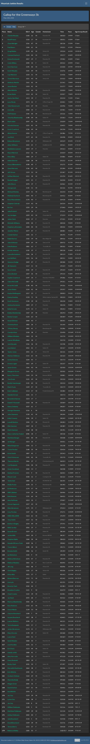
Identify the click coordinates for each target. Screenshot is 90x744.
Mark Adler (12, 121)
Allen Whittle (12, 90)
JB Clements (12, 266)
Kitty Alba (11, 574)
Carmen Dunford (14, 55)
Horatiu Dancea (13, 125)
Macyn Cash (12, 477)
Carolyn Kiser (12, 332)
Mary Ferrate (12, 633)
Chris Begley (12, 570)
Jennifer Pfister (13, 231)
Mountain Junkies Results (12, 3)
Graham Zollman (13, 676)
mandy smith (12, 652)
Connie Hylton (13, 235)
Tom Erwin (11, 379)
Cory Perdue (12, 512)
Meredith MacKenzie (15, 668)
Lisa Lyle (11, 582)
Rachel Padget (13, 180)
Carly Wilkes (12, 63)
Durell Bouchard (13, 723)
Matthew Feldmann (14, 711)
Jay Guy (10, 695)
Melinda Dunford (14, 196)
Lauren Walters (13, 621)
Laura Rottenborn (14, 254)
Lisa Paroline (12, 645)
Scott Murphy (12, 71)
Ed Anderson (12, 488)
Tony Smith (11, 520)
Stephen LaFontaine (15, 227)
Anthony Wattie (13, 82)
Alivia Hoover (12, 133)
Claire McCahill (13, 281)
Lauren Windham (14, 340)
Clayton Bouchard (14, 613)
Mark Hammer (13, 430)
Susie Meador (12, 641)
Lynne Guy (11, 699)
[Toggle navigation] (86, 3)
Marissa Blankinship (15, 602)
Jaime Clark (12, 219)
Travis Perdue (12, 449)
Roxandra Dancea (14, 399)
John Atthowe (12, 242)
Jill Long (10, 566)
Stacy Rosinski (13, 660)
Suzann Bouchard (14, 617)
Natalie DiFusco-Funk (15, 543)
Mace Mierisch (13, 153)
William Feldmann (14, 707)
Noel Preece (12, 39)
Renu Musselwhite (14, 199)
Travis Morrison (13, 78)
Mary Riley (11, 157)
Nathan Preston (13, 473)
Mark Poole (12, 387)
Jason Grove (12, 367)
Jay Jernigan (12, 215)
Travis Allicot (12, 547)
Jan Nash (11, 598)
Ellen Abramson (13, 508)
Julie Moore (12, 184)
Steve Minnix (12, 609)
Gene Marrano (13, 168)
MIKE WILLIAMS (13, 516)
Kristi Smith (12, 453)
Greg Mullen (12, 51)
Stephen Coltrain (14, 203)
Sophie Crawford (14, 278)
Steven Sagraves (13, 504)
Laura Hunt (11, 637)
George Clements (14, 410)
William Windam (13, 336)
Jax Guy (10, 703)
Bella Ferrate (12, 309)
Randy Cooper (13, 317)
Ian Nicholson (12, 555)
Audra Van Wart (13, 98)
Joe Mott (11, 137)
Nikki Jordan (12, 527)
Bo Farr (10, 207)
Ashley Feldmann (13, 715)
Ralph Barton (12, 238)
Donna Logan (12, 363)
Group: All (21, 27)
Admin (77, 740)
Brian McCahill (13, 285)
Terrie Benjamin (13, 625)
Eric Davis (11, 648)
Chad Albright (12, 43)
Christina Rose (13, 324)
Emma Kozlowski (14, 59)
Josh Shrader (12, 344)
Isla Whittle (12, 691)
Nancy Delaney (13, 406)
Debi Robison (12, 246)
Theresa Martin (13, 461)
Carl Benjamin (12, 465)
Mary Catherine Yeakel (16, 434)
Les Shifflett (12, 258)
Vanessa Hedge (13, 262)
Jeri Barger (11, 442)
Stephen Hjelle (13, 539)
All (4, 27)
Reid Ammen (12, 496)
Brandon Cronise (14, 590)
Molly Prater (12, 484)
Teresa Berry (12, 727)
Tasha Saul (11, 481)
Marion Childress (14, 356)
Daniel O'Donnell (13, 402)
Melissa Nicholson (14, 559)
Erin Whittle (12, 672)
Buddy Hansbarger (14, 383)
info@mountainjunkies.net (58, 740)
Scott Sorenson (13, 301)
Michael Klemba (13, 192)
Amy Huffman (12, 500)
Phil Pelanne (12, 114)
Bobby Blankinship (14, 313)
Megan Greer (12, 684)
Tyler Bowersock (14, 106)
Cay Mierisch (12, 75)
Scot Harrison (12, 67)
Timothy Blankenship (15, 117)
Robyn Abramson (14, 141)
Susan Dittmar (13, 320)
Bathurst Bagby (13, 524)
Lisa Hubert (12, 348)
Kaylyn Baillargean (14, 293)
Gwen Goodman (13, 469)
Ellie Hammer (12, 426)
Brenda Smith (12, 551)
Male (14, 27)
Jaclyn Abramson (14, 629)
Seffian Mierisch (13, 176)
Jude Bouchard (13, 719)
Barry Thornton (13, 375)
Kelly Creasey (12, 418)
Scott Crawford (13, 129)
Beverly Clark (12, 586)
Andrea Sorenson (14, 305)
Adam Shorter (13, 160)
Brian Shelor (12, 94)
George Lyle (12, 188)
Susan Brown (12, 531)
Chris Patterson (13, 457)
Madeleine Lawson (14, 149)
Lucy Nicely (12, 102)
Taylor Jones (12, 352)
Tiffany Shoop (13, 328)
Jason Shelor (12, 289)
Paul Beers (11, 47)
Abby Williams (13, 145)
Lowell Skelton (13, 422)
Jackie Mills (12, 535)
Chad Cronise (12, 594)
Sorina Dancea (13, 360)
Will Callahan (12, 492)
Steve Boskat (12, 274)
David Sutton (12, 687)
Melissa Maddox (13, 563)
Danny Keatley (13, 297)
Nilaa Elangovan (13, 445)
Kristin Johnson (13, 250)
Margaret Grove (13, 371)
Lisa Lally (11, 110)
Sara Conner (12, 270)
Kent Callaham (13, 391)
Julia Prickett (12, 211)
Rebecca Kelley (13, 730)
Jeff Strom (11, 172)
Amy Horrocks (13, 656)
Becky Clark (12, 664)
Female (9, 27)
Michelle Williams (14, 223)
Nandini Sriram (13, 395)
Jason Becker (12, 86)
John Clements (13, 414)
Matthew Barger (13, 438)
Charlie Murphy (13, 35)
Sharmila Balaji (13, 680)
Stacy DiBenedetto (14, 164)
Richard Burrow (13, 578)
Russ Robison (12, 605)
